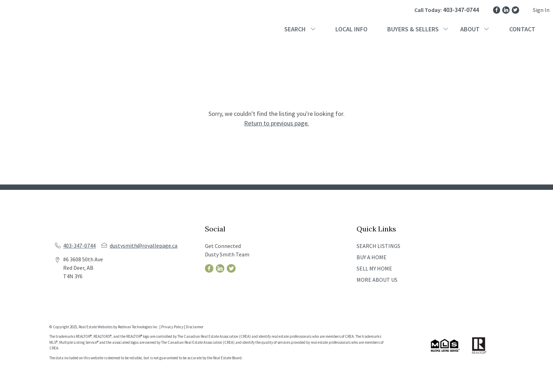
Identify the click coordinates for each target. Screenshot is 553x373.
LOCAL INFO (351, 29)
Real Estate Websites (96, 326)
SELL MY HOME (374, 268)
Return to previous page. (276, 123)
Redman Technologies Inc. (138, 326)
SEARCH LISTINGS (378, 245)
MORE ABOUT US (377, 279)
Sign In (541, 9)
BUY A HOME (372, 257)
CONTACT (522, 29)
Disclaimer (194, 326)
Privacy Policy (172, 326)
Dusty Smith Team (227, 254)
